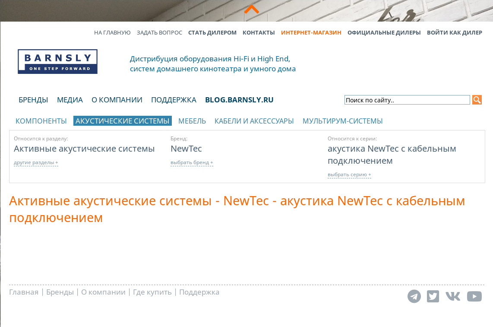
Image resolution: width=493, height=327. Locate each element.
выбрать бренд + (192, 162)
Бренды (33, 100)
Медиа (70, 100)
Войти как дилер (454, 32)
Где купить (152, 292)
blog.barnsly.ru (239, 100)
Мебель (192, 121)
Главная (24, 292)
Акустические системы (123, 121)
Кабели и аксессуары (254, 121)
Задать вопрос (159, 32)
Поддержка (173, 100)
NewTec (186, 148)
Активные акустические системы (84, 148)
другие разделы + (36, 162)
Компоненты (41, 121)
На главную (112, 32)
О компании (117, 100)
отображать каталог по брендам (430, 119)
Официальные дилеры (384, 32)
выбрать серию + (349, 174)
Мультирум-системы (343, 121)
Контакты (259, 32)
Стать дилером (212, 32)
